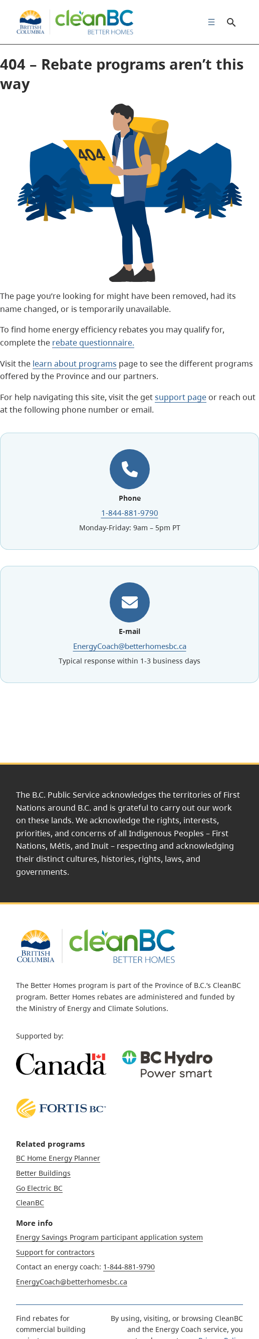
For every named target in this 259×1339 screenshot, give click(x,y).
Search (231, 22)
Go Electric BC (39, 1188)
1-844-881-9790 (129, 513)
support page (180, 397)
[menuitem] (209, 22)
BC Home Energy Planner (58, 1158)
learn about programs (75, 363)
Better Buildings (43, 1173)
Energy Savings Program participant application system (109, 1237)
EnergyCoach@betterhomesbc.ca (129, 646)
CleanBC (30, 1202)
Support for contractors (55, 1252)
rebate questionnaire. (93, 342)
